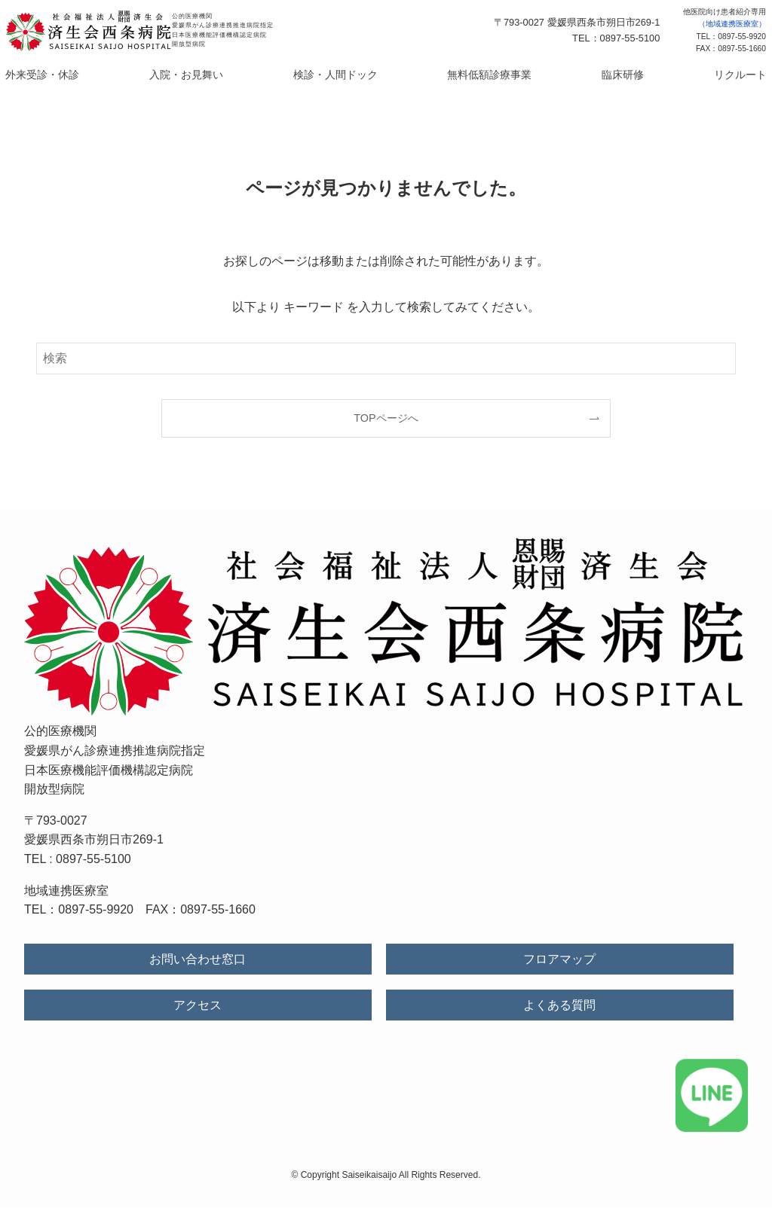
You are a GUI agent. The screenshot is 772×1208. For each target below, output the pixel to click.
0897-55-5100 (93, 861)
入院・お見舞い (221, 76)
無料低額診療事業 (473, 76)
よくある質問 (559, 1006)
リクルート (679, 76)
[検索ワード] (386, 360)
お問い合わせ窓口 (197, 961)
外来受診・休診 (101, 76)
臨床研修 (583, 76)
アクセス (197, 1006)
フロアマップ (559, 961)
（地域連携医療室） (732, 24)
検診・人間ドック (344, 76)
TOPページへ (386, 419)
